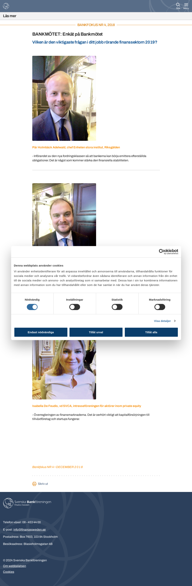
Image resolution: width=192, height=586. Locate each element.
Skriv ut (43, 483)
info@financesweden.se (29, 529)
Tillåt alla (151, 332)
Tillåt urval (96, 332)
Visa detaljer (162, 320)
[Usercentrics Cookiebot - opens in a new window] (161, 251)
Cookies (8, 571)
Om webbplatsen (14, 566)
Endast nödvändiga (41, 332)
